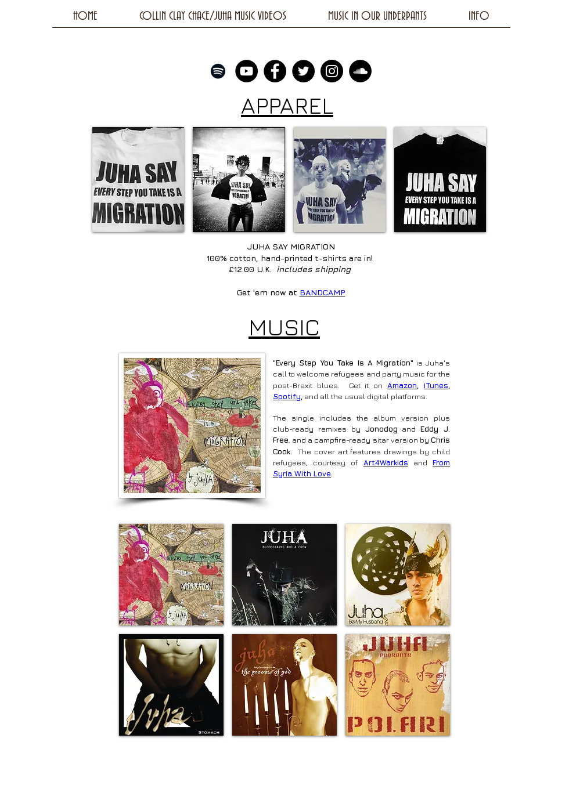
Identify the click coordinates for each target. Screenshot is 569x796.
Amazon (402, 385)
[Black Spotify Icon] (218, 71)
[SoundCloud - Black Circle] (360, 71)
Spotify (287, 396)
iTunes (436, 385)
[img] (138, 179)
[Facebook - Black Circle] (275, 71)
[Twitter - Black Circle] (303, 71)
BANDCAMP (322, 292)
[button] (171, 574)
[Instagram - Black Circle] (331, 71)
